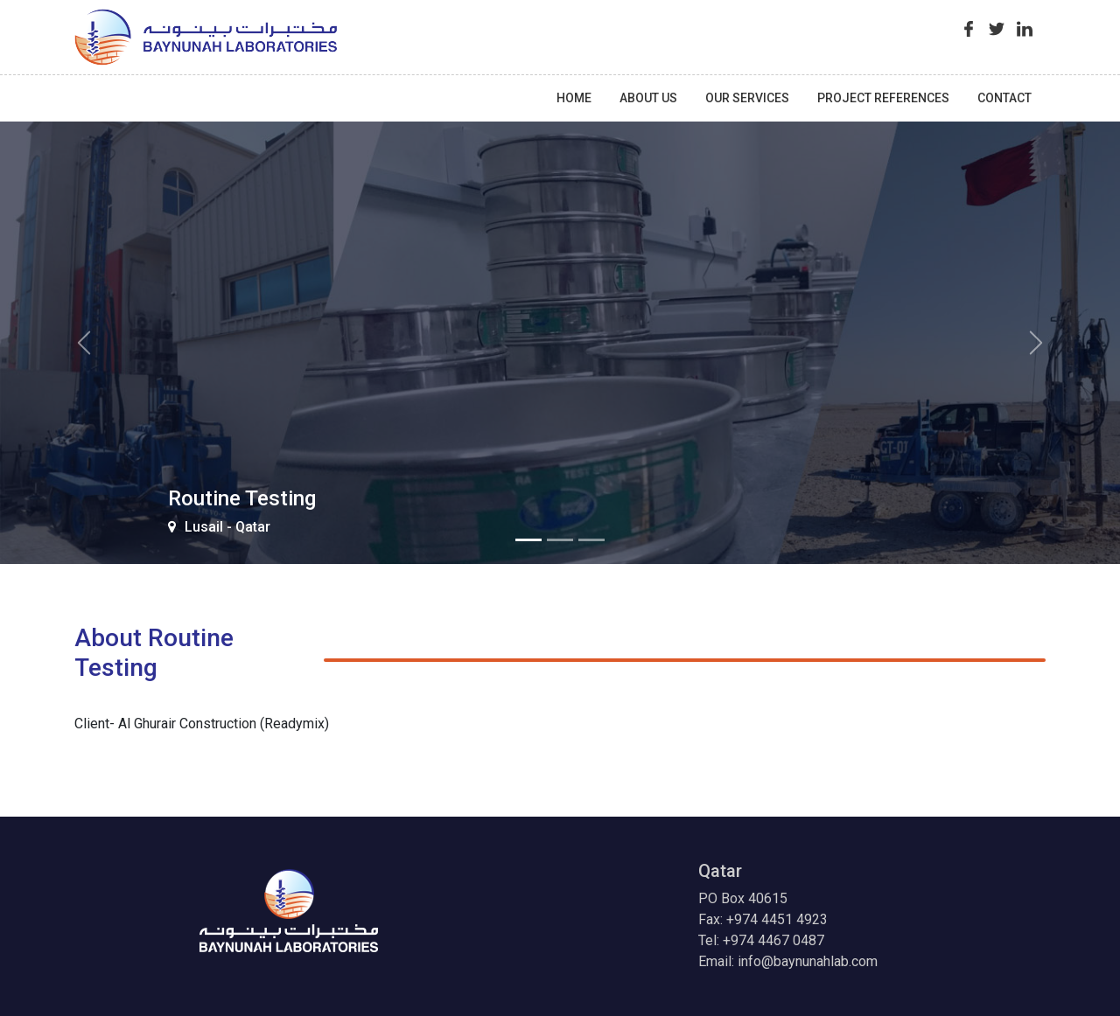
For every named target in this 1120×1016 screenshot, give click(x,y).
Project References (883, 98)
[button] (84, 343)
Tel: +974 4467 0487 (761, 940)
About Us (648, 98)
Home (574, 98)
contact (1004, 98)
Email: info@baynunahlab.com (788, 961)
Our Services (747, 98)
